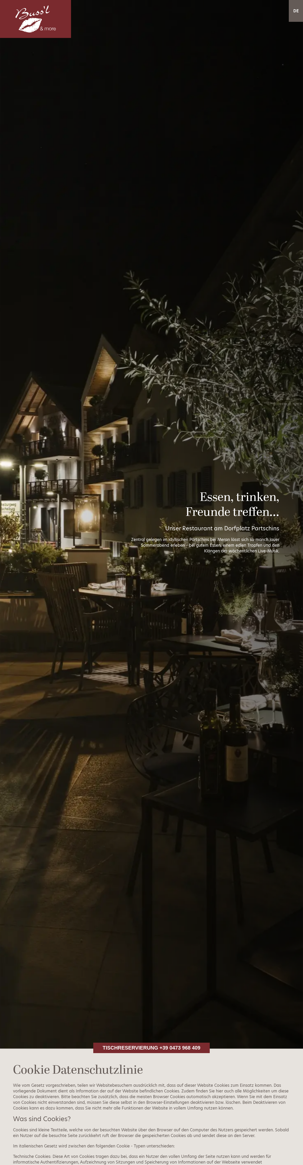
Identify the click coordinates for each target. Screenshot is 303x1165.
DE (296, 11)
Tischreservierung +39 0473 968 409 (152, 1048)
